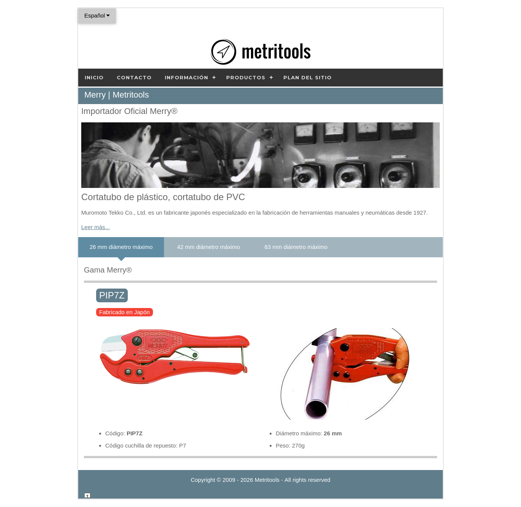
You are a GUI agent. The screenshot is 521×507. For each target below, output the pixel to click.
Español (97, 15)
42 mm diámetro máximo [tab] (208, 247)
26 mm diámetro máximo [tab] (121, 247)
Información (186, 77)
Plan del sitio (307, 77)
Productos (245, 77)
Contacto (134, 77)
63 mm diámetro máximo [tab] (295, 247)
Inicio (94, 77)
